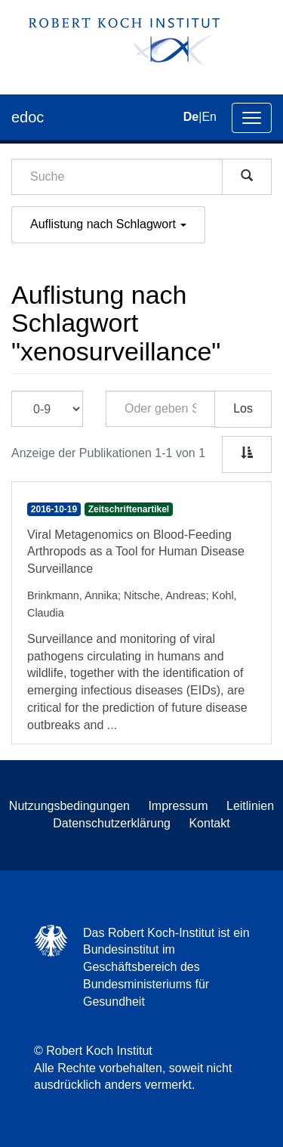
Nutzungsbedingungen (69, 805)
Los (243, 408)
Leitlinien (250, 805)
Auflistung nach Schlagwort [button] (108, 224)
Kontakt (209, 823)
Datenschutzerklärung (112, 823)
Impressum (178, 805)
